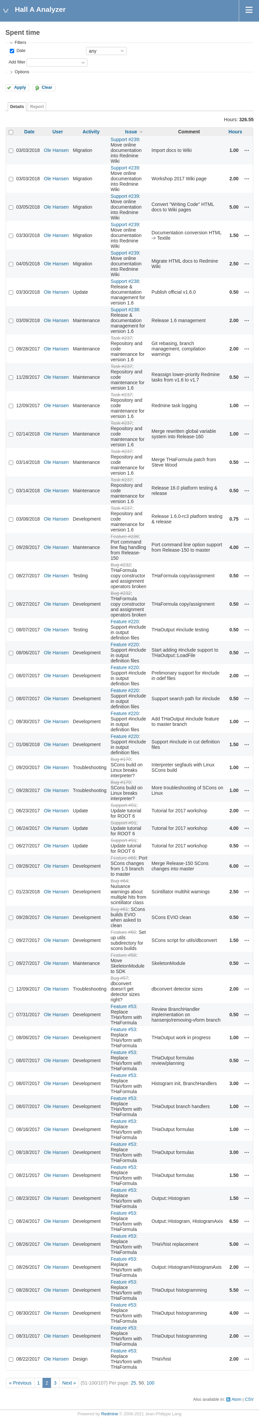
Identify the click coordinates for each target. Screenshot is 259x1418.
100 (150, 1383)
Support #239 (125, 139)
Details (17, 106)
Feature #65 (123, 858)
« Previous (20, 1383)
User (57, 131)
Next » (69, 1383)
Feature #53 (123, 1006)
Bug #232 (121, 565)
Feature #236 (125, 536)
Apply (20, 87)
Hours (235, 131)
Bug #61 (119, 909)
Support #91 (123, 805)
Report (37, 106)
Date (20, 50)
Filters (20, 42)
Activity (91, 131)
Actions (247, 150)
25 (133, 1383)
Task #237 (121, 338)
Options (22, 72)
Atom (236, 1399)
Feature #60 (123, 932)
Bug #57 (119, 978)
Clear (46, 87)
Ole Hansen (56, 150)
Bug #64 (119, 881)
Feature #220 (125, 621)
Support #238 (125, 281)
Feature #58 (123, 955)
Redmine (109, 1414)
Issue (131, 131)
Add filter (16, 62)
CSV (249, 1399)
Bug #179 (121, 759)
